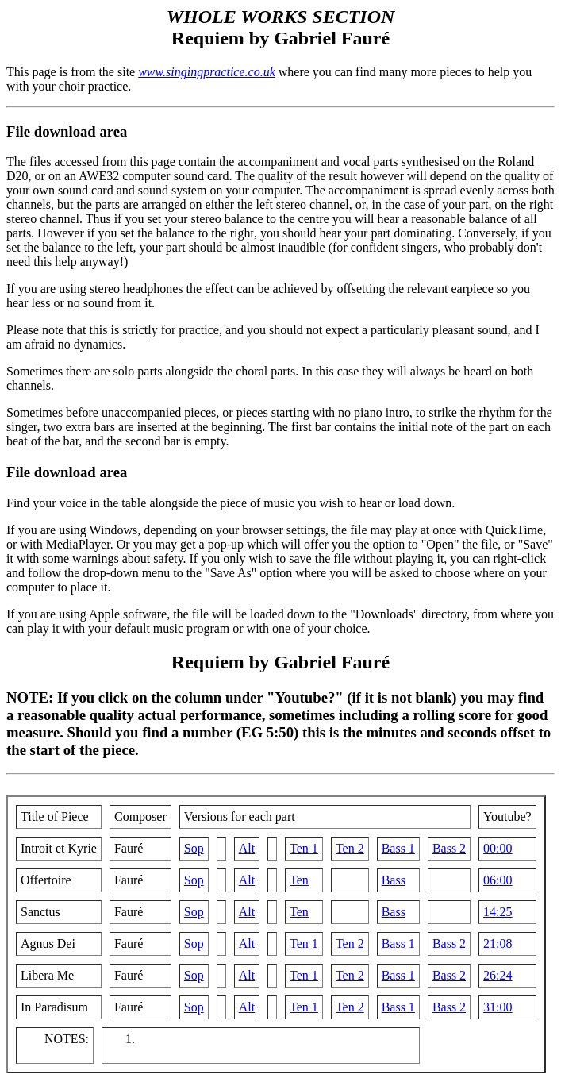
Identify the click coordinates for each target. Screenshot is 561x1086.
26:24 (497, 975)
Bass (393, 880)
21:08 (497, 943)
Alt (247, 848)
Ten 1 (304, 848)
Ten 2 (350, 848)
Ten (299, 880)
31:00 (497, 1007)
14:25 (497, 911)
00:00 (497, 848)
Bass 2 (449, 848)
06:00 (497, 880)
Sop (194, 848)
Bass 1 (398, 848)
